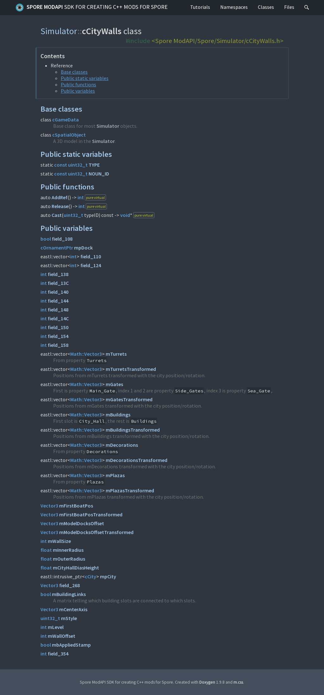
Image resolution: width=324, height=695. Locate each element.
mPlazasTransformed (130, 490)
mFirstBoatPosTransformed (90, 514)
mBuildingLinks (69, 594)
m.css (238, 682)
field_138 (58, 274)
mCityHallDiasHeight (76, 567)
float (46, 550)
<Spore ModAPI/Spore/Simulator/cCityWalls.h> (218, 41)
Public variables (78, 91)
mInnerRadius (68, 550)
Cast (57, 215)
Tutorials (200, 7)
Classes (266, 7)
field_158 (58, 345)
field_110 (90, 256)
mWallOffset (61, 636)
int (81, 197)
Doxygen (207, 682)
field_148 (58, 309)
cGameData (65, 119)
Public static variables (85, 78)
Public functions (78, 84)
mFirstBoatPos (76, 505)
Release (60, 206)
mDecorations (122, 445)
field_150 (58, 327)
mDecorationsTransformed (136, 460)
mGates (114, 384)
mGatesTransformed (129, 399)
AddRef (59, 197)
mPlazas (115, 475)
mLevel (56, 627)
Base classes (74, 72)
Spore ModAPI (91, 7)
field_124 (90, 265)
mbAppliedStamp (71, 645)
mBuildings (118, 414)
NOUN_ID (99, 173)
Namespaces (234, 7)
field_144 (58, 301)
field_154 (58, 336)
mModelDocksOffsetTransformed (96, 532)
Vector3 (49, 505)
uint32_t (78, 165)
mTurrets (116, 354)
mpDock (83, 247)
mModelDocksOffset (81, 523)
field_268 (69, 585)
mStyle (69, 618)
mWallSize (59, 541)
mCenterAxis (73, 609)
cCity (90, 576)
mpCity (108, 576)
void (125, 215)
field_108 (62, 239)
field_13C (58, 283)
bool (45, 239)
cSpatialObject (69, 135)
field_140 (58, 292)
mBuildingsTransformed (133, 430)
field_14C (58, 318)
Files (289, 7)
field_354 (58, 653)
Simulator (59, 31)
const (60, 165)
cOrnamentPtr (56, 247)
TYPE (94, 165)
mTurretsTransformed (131, 369)
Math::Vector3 (86, 354)
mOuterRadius (69, 559)
